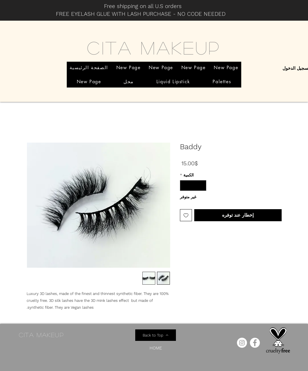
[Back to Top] (155, 335)
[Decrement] (201, 185)
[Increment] (184, 185)
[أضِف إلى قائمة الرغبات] (186, 215)
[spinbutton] (193, 185)
